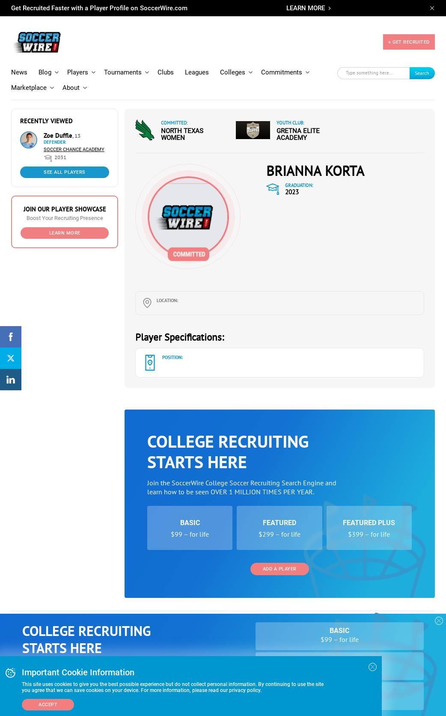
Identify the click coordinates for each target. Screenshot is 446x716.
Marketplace (29, 87)
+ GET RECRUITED (409, 42)
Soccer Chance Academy (74, 149)
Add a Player (280, 569)
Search (422, 73)
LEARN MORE (305, 8)
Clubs (166, 72)
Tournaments (123, 72)
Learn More (64, 233)
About (71, 87)
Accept (48, 704)
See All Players (65, 172)
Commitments (281, 72)
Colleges (232, 72)
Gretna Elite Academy (298, 134)
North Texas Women (182, 134)
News (19, 72)
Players (77, 72)
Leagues (197, 72)
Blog (45, 72)
